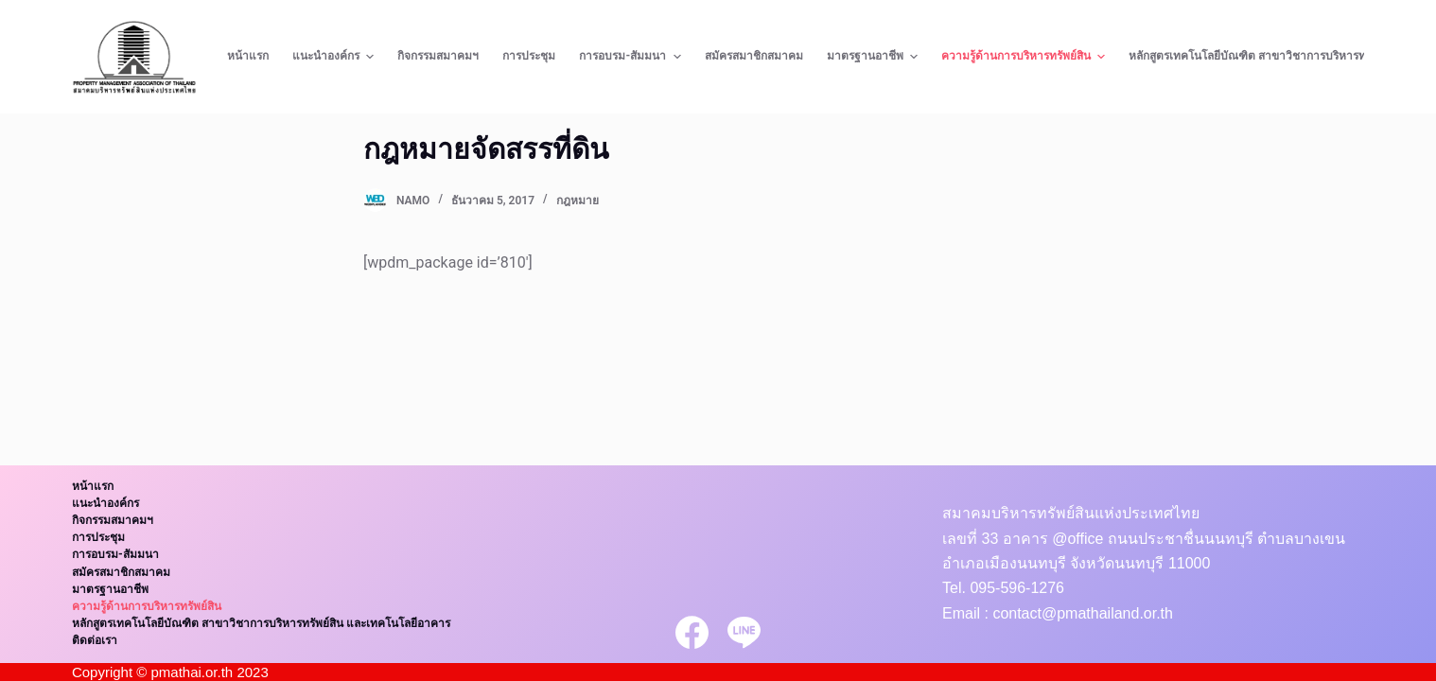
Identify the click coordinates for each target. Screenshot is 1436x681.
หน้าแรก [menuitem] (248, 55)
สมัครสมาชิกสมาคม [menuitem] (754, 55)
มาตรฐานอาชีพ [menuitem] (874, 56)
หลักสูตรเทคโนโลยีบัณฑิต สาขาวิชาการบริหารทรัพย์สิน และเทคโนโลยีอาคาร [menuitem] (261, 623)
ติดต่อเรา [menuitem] (94, 640)
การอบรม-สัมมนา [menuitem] (632, 56)
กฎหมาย (577, 200)
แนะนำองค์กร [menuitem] (335, 56)
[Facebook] (692, 632)
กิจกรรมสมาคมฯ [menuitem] (438, 55)
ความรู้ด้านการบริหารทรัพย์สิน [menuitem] (1025, 56)
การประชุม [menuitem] (528, 55)
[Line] (744, 632)
